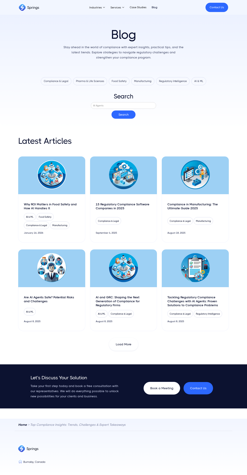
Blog (154, 7)
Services (115, 7)
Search (123, 96)
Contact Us (217, 7)
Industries (95, 7)
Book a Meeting (161, 388)
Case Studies (138, 7)
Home (22, 425)
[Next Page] (123, 344)
